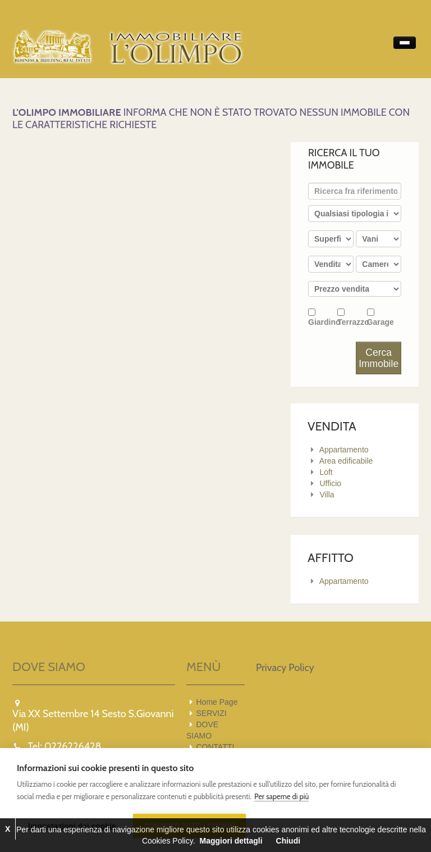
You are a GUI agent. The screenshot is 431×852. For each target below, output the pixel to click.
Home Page (217, 701)
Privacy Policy (285, 667)
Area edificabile (346, 460)
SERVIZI (211, 713)
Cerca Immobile (378, 358)
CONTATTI (215, 746)
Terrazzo (351, 317)
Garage (380, 317)
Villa (326, 494)
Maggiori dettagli (231, 840)
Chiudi (288, 840)
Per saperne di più (281, 796)
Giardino (322, 317)
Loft (325, 472)
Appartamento (344, 449)
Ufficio (330, 483)
